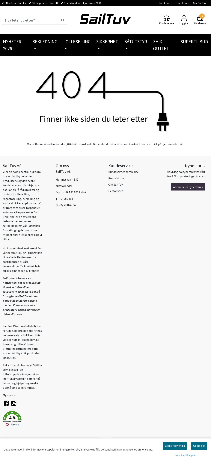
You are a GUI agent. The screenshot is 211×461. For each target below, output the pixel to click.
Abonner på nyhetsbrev (188, 187)
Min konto (165, 3)
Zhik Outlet (161, 45)
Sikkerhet (107, 42)
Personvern (115, 191)
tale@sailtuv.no (66, 205)
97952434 (67, 198)
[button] (26, 419)
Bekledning (45, 42)
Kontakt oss (182, 3)
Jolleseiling (77, 42)
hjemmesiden (170, 144)
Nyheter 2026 (12, 45)
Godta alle (199, 445)
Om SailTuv (200, 3)
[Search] (34, 20)
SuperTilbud (194, 42)
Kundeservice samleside (123, 172)
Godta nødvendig (175, 445)
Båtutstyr (135, 42)
